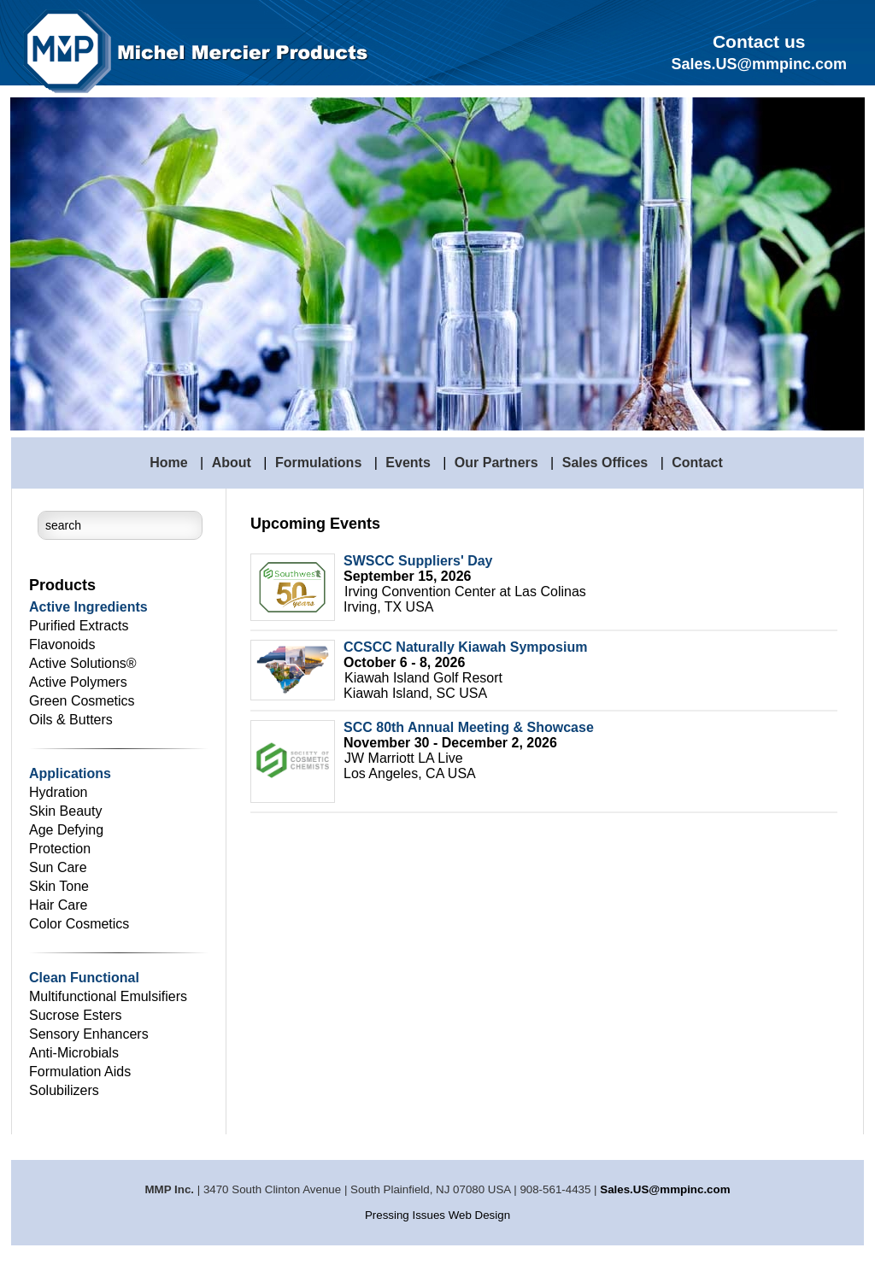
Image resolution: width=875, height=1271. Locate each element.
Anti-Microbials (74, 1053)
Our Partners (496, 462)
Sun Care (58, 867)
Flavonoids (62, 644)
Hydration (58, 792)
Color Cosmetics (79, 924)
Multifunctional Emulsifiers (108, 996)
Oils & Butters (71, 719)
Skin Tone (59, 886)
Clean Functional (84, 977)
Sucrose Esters (75, 1015)
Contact (697, 462)
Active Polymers (78, 682)
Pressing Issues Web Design (437, 1215)
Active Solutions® (83, 663)
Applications (70, 773)
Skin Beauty (65, 811)
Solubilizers (64, 1090)
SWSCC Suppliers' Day (418, 561)
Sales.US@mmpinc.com (665, 1189)
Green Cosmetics (82, 701)
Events (407, 462)
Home (168, 462)
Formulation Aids (80, 1071)
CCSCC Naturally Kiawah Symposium (465, 647)
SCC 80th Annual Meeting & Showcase (469, 727)
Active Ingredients (88, 607)
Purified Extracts (78, 625)
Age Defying (66, 830)
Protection (60, 848)
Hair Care (58, 905)
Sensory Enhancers (89, 1034)
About (231, 462)
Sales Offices (605, 462)
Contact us (759, 41)
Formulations (318, 462)
